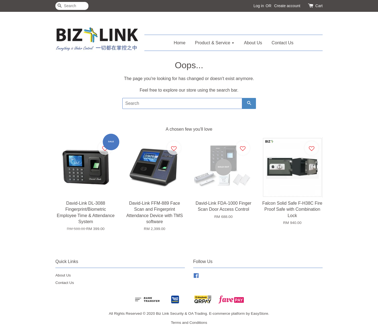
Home (179, 42)
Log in (258, 6)
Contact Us (282, 42)
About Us (253, 42)
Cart (319, 6)
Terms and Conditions (189, 323)
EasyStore (259, 313)
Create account (287, 6)
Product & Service (215, 42)
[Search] (71, 6)
